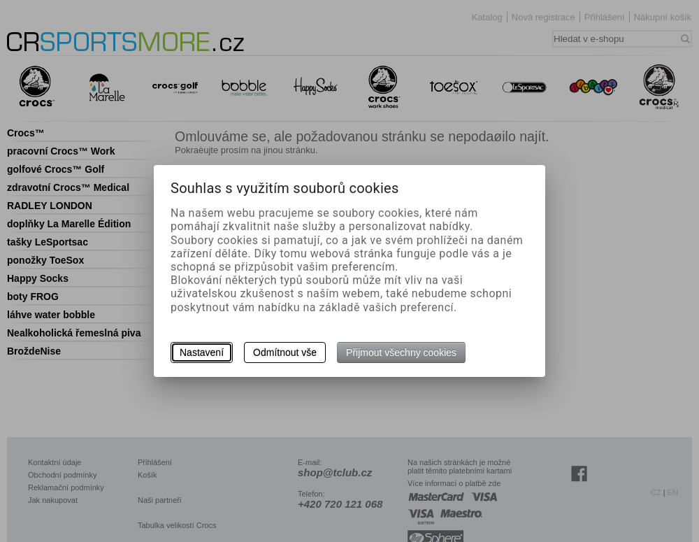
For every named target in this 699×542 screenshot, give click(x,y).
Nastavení (202, 352)
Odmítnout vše (285, 352)
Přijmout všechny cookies (401, 352)
